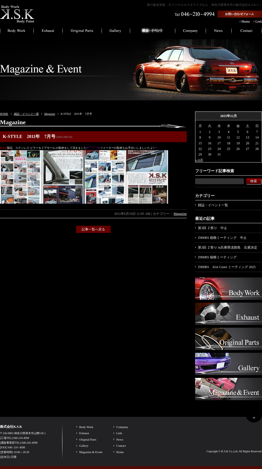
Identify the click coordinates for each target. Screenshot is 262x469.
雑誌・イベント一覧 (26, 113)
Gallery (83, 445)
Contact (121, 445)
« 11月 (199, 159)
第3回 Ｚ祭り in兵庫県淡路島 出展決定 (227, 247)
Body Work (86, 427)
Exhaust (84, 433)
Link (119, 433)
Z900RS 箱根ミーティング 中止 (222, 238)
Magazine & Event (90, 452)
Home (120, 452)
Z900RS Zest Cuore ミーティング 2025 (227, 267)
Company (122, 427)
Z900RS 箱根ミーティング (217, 257)
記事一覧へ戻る (93, 229)
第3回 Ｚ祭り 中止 (212, 228)
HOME (4, 113)
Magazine (49, 113)
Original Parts (87, 439)
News (119, 439)
